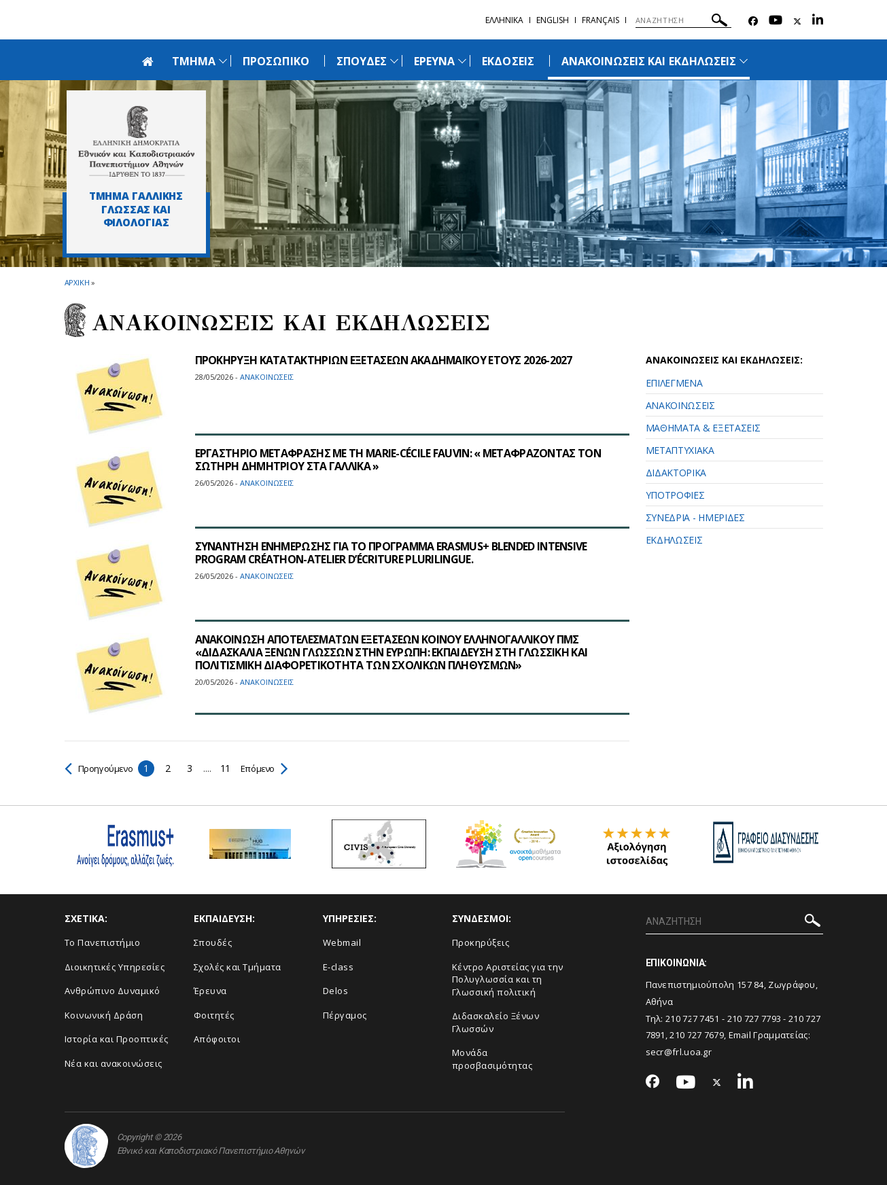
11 (231, 768)
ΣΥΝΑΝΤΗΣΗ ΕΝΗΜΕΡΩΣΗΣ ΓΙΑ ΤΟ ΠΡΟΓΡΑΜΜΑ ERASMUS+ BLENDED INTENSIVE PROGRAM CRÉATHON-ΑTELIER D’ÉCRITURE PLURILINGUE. (394, 553)
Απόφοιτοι (217, 1039)
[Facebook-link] (753, 21)
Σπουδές (213, 942)
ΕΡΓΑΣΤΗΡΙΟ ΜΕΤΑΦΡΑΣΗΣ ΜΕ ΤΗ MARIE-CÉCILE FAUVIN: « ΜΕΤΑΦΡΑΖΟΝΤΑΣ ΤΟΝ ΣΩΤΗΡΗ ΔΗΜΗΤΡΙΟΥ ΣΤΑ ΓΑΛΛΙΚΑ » (401, 460)
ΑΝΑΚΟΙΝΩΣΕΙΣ (680, 405)
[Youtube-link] (775, 21)
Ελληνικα (504, 20)
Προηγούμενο (102, 768)
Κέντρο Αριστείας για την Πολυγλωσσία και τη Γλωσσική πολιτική (507, 979)
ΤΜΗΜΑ (193, 61)
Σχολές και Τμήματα (237, 967)
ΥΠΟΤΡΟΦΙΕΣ (675, 495)
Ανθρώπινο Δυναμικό (112, 991)
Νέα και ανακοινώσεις (113, 1063)
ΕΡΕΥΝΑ (434, 61)
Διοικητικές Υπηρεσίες (115, 967)
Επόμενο (271, 768)
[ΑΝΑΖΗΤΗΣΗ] (683, 20)
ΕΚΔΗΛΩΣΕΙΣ (674, 539)
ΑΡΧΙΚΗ (77, 282)
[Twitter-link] (797, 21)
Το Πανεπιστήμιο (103, 942)
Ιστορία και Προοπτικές (117, 1039)
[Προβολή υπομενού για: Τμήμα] (222, 60)
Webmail (342, 942)
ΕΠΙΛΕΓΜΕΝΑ (674, 382)
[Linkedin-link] (817, 21)
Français (600, 20)
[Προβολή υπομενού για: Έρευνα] (462, 60)
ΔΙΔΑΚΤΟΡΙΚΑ (676, 472)
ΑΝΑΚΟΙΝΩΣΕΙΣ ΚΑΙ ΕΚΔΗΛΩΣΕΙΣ (648, 61)
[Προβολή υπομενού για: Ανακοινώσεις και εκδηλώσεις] (743, 60)
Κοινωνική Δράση (104, 1015)
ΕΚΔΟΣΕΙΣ (508, 61)
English (552, 20)
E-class (338, 967)
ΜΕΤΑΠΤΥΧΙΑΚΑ (680, 450)
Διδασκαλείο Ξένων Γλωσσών (496, 1022)
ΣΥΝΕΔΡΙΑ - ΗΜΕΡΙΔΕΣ (695, 517)
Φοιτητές (214, 1015)
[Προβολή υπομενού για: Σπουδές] (394, 60)
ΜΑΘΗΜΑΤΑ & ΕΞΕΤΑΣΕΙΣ (703, 427)
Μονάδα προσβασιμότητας (492, 1059)
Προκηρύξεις (481, 942)
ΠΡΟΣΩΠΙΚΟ (276, 61)
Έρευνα (210, 991)
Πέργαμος (345, 1015)
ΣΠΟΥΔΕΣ (361, 61)
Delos (336, 991)
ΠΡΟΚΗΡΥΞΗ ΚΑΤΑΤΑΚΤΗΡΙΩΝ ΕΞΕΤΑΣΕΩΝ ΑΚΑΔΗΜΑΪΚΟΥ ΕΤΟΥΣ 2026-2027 (384, 360)
